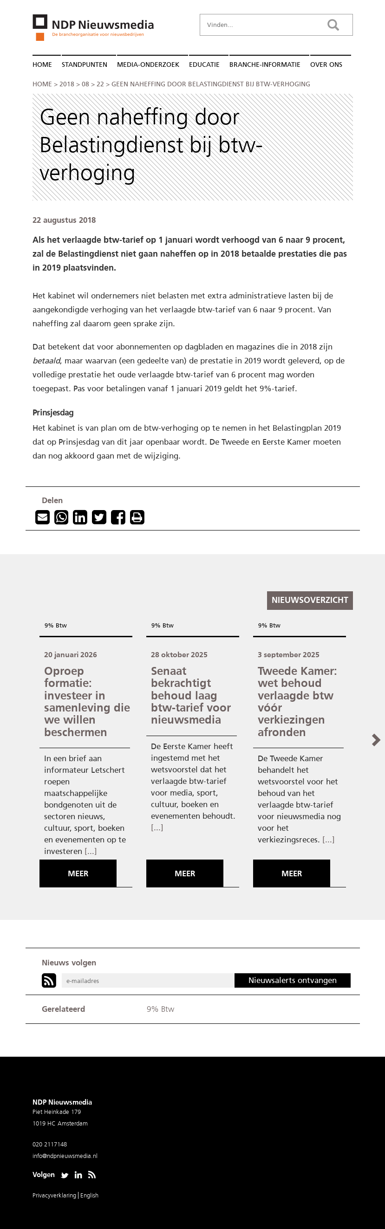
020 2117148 (50, 1144)
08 (85, 84)
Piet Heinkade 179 (57, 1111)
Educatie (204, 65)
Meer (78, 873)
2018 (66, 84)
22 (100, 84)
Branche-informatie (264, 65)
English (89, 1195)
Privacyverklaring (55, 1195)
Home (42, 65)
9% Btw (56, 625)
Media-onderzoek (148, 65)
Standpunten (84, 65)
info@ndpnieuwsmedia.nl (65, 1155)
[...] (91, 851)
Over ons (326, 65)
